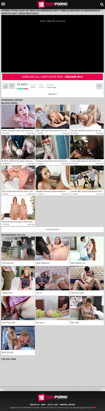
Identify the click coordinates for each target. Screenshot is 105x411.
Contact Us (34, 404)
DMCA (43, 404)
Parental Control (67, 404)
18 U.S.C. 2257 (52, 404)
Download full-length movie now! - (52, 76)
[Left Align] (3, 4)
